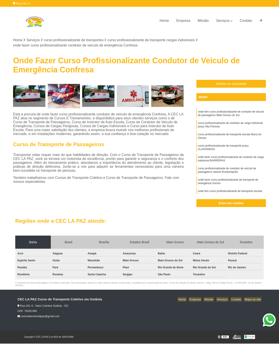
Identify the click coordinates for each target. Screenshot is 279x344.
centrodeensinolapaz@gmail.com (38, 316)
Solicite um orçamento (231, 84)
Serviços (223, 20)
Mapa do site (253, 299)
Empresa (183, 20)
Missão (203, 20)
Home (164, 20)
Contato (246, 20)
